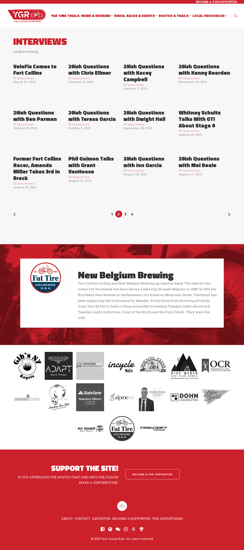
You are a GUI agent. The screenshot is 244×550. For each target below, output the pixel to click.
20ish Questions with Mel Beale (199, 161)
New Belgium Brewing (126, 274)
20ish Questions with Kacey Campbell (144, 72)
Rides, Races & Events (135, 16)
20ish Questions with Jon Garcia (144, 161)
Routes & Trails (175, 16)
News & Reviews (97, 16)
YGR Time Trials (65, 16)
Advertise (101, 518)
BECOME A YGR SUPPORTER (217, 2)
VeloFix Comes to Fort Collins (35, 69)
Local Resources (210, 16)
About (67, 518)
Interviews (25, 78)
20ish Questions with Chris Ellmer (89, 69)
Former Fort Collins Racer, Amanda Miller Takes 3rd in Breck (37, 168)
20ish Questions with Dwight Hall (144, 115)
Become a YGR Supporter (152, 474)
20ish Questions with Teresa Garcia (92, 115)
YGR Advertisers (167, 518)
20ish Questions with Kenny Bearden (204, 69)
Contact (82, 518)
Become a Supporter (131, 518)
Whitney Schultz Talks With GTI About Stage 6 (200, 119)
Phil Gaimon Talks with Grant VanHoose (91, 165)
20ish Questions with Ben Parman (35, 115)
